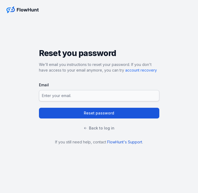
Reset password (99, 113)
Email (44, 85)
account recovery (141, 70)
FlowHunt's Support (124, 142)
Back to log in (99, 128)
